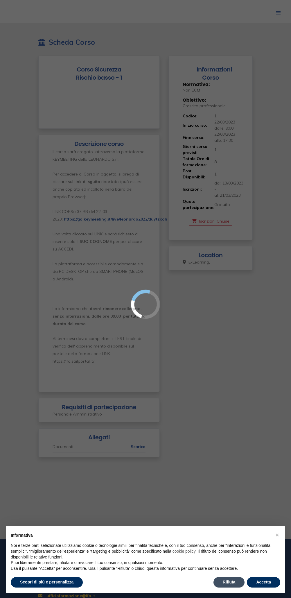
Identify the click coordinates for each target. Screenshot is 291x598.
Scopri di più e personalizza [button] (46, 582)
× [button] (277, 535)
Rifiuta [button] (229, 582)
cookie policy (184, 551)
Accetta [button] (263, 582)
